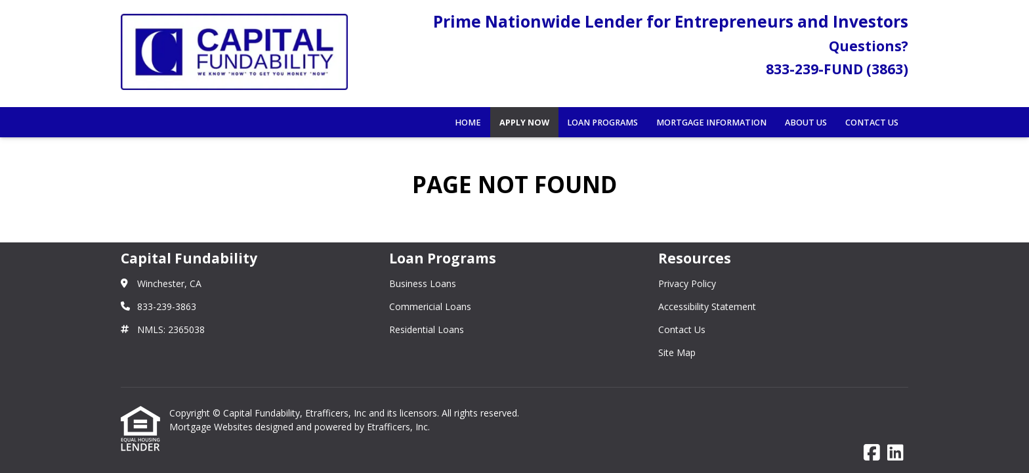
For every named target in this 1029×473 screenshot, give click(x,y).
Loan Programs (602, 122)
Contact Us (871, 122)
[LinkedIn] (895, 452)
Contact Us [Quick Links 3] (681, 329)
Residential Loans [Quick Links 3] (426, 329)
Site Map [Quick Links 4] (677, 352)
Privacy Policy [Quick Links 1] (687, 283)
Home (468, 122)
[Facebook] (872, 452)
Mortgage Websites (212, 426)
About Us (806, 122)
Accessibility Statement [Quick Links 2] (707, 306)
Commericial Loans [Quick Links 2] (430, 306)
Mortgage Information (711, 122)
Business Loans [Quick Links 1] (422, 283)
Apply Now (524, 122)
